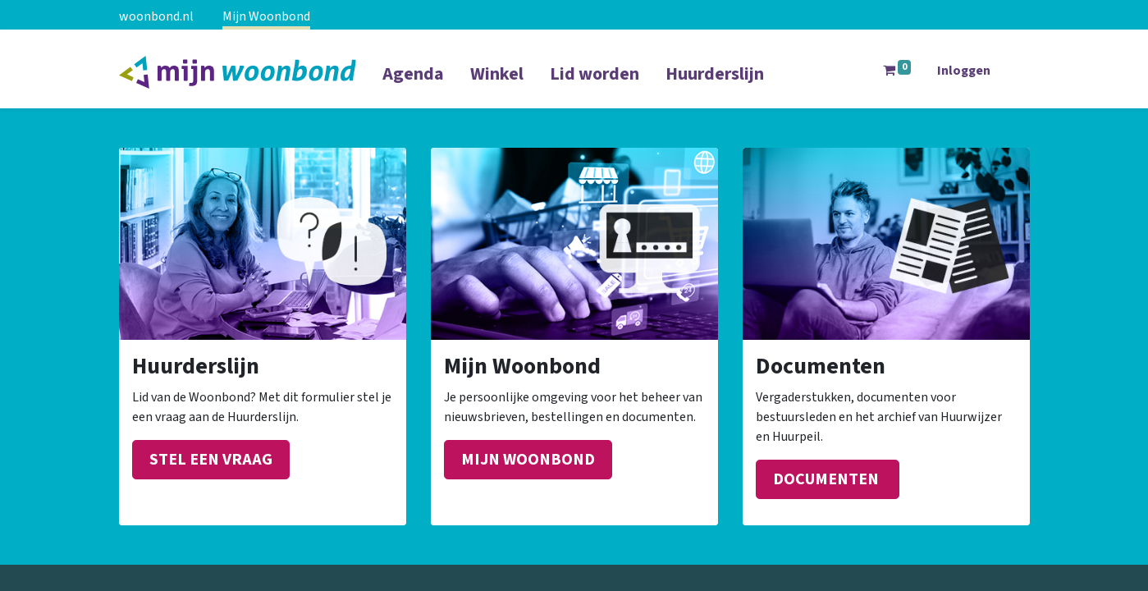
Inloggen (963, 71)
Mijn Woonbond (266, 16)
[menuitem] (413, 84)
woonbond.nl (156, 16)
